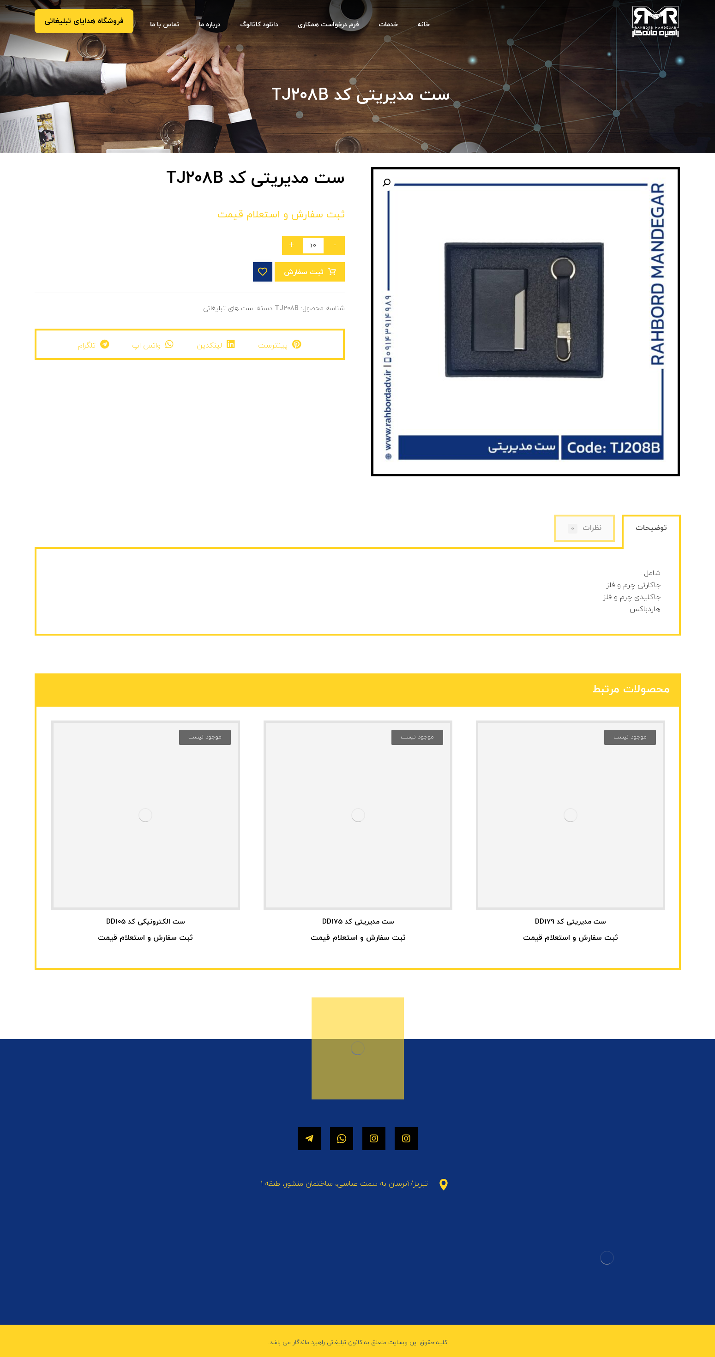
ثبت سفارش (304, 272)
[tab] (651, 533)
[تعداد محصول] (313, 245)
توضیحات (651, 528)
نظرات (584, 528)
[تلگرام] (309, 1138)
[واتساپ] (341, 1138)
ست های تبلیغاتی (228, 308)
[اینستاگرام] (406, 1138)
